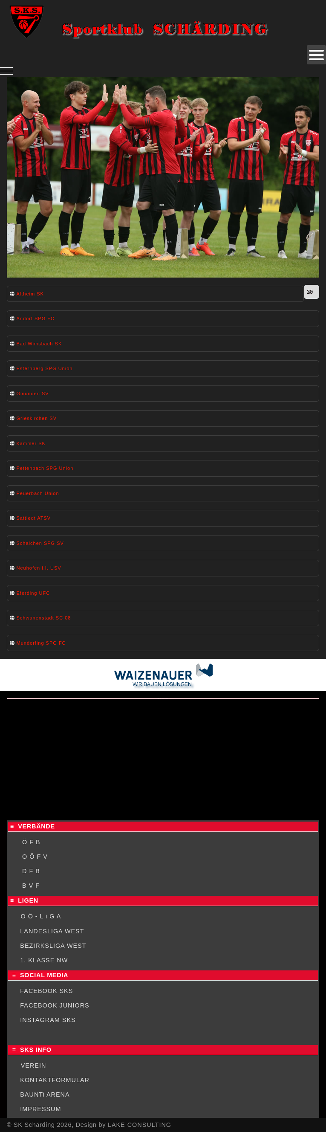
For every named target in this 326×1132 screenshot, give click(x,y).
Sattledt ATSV (34, 518)
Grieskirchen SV (37, 418)
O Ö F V (35, 856)
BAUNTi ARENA (44, 1094)
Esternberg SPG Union (45, 368)
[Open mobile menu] (316, 54)
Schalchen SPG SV (40, 543)
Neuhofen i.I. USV (39, 567)
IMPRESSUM (40, 1109)
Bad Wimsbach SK (39, 343)
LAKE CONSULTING (139, 1124)
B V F (31, 885)
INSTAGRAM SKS (47, 1019)
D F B (31, 871)
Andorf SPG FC (36, 318)
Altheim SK (30, 293)
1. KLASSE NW (44, 960)
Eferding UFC (33, 593)
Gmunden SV (33, 393)
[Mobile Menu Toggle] (6, 70)
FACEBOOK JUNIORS (54, 1005)
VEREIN (33, 1065)
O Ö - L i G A (40, 916)
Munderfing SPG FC (41, 643)
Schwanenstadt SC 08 (44, 617)
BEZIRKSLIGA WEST (53, 945)
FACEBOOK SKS (46, 990)
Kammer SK (31, 443)
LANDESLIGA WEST (52, 931)
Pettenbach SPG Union (45, 468)
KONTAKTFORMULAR (54, 1080)
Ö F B (31, 842)
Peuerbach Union (38, 493)
